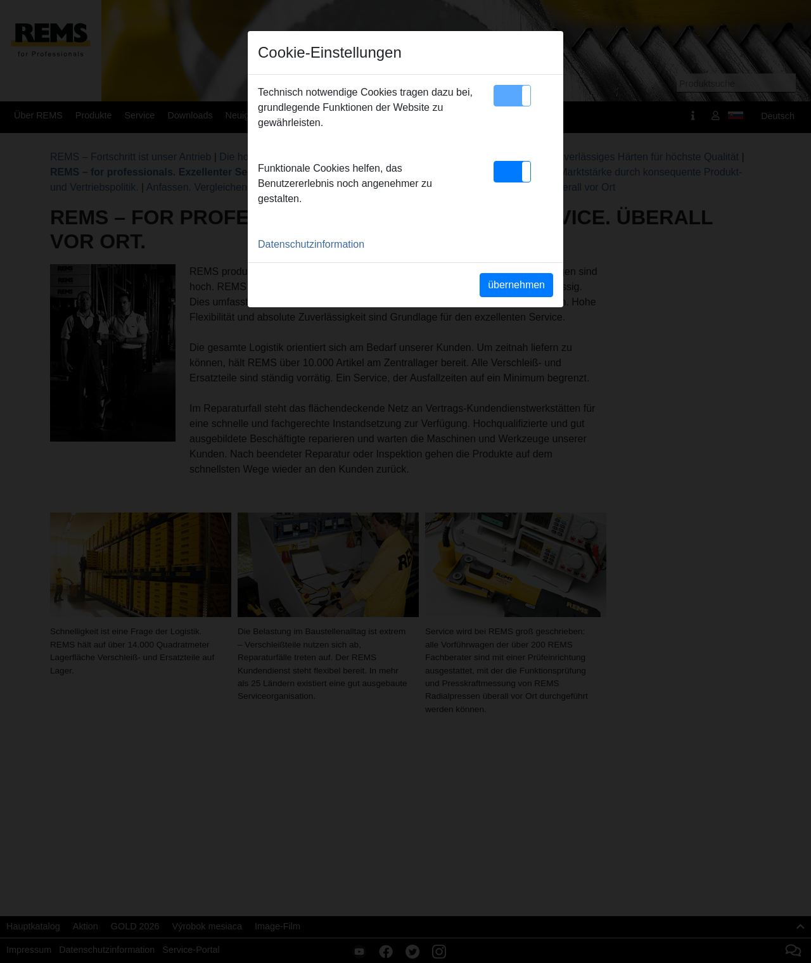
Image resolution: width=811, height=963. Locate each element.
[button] (512, 95)
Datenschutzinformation (311, 244)
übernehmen (516, 284)
